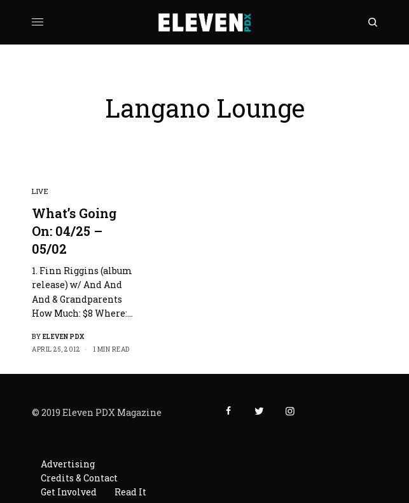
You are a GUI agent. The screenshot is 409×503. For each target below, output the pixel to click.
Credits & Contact (79, 478)
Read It (130, 492)
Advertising (68, 464)
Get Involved (69, 492)
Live (40, 191)
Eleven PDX (64, 337)
